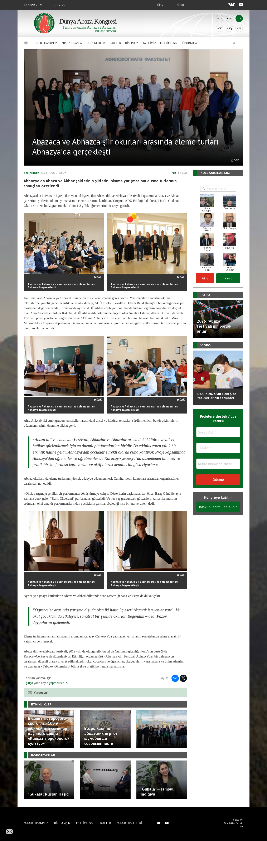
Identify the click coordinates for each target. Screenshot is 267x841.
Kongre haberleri (129, 823)
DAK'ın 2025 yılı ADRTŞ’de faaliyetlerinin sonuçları (216, 396)
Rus (219, 18)
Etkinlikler (96, 43)
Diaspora (131, 43)
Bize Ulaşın (62, 823)
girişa (29, 683)
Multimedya (168, 43)
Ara (239, 28)
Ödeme (218, 479)
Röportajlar (190, 43)
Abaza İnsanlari (73, 43)
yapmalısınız (57, 683)
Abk (219, 28)
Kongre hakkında (45, 43)
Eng (229, 18)
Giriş (160, 5)
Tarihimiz (149, 43)
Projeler (115, 43)
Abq (229, 28)
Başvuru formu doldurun (218, 507)
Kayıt (180, 5)
